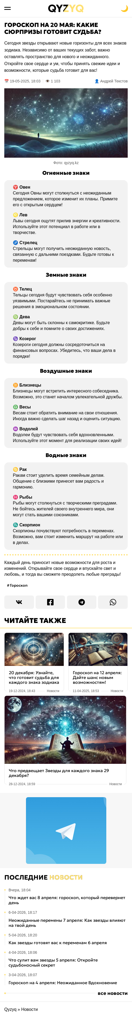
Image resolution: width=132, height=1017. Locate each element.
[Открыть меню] (7, 8)
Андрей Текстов (114, 81)
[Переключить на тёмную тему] (124, 8)
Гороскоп (19, 585)
